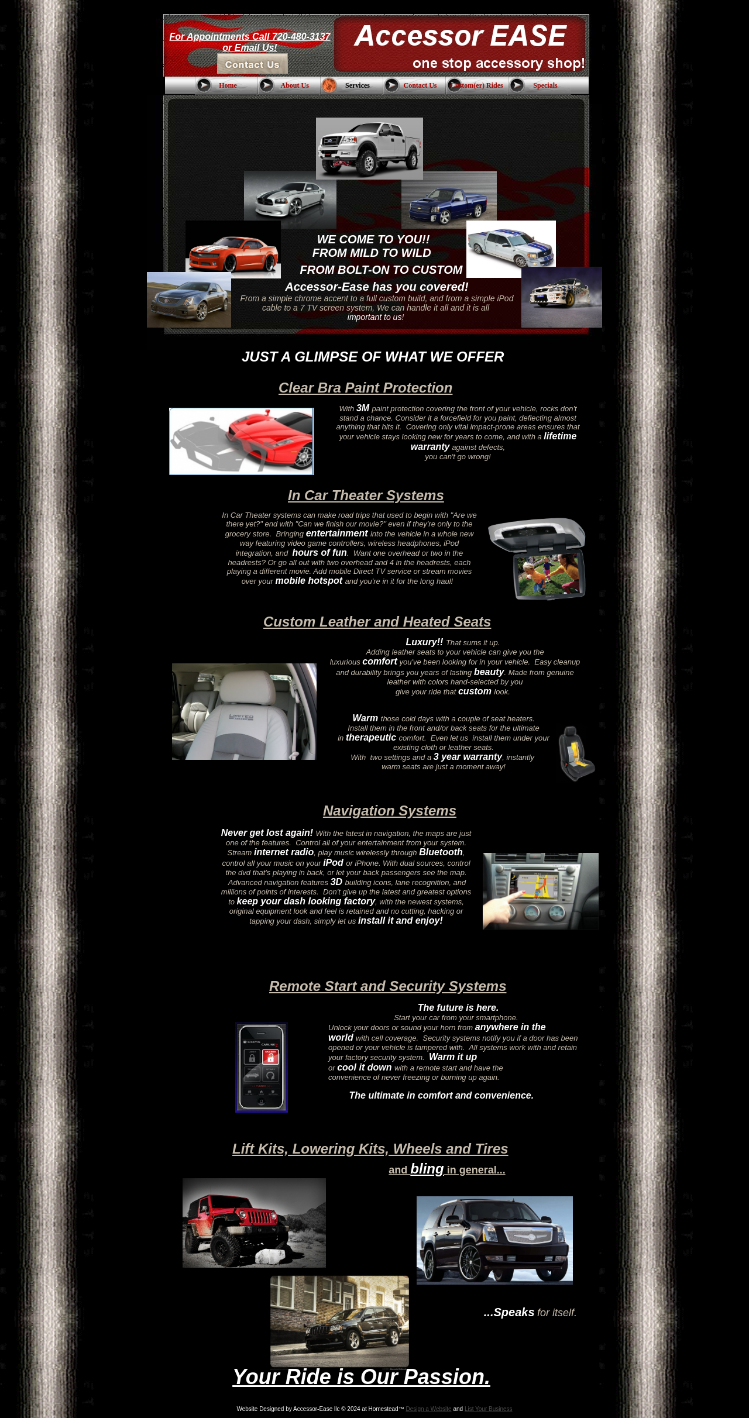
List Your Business (489, 1409)
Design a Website (428, 1409)
